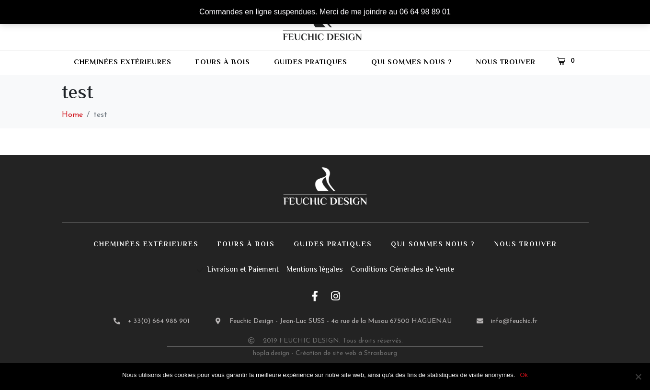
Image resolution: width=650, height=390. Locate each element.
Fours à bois (222, 62)
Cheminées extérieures (122, 62)
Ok (524, 375)
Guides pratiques (310, 62)
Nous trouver (506, 62)
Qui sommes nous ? (411, 62)
